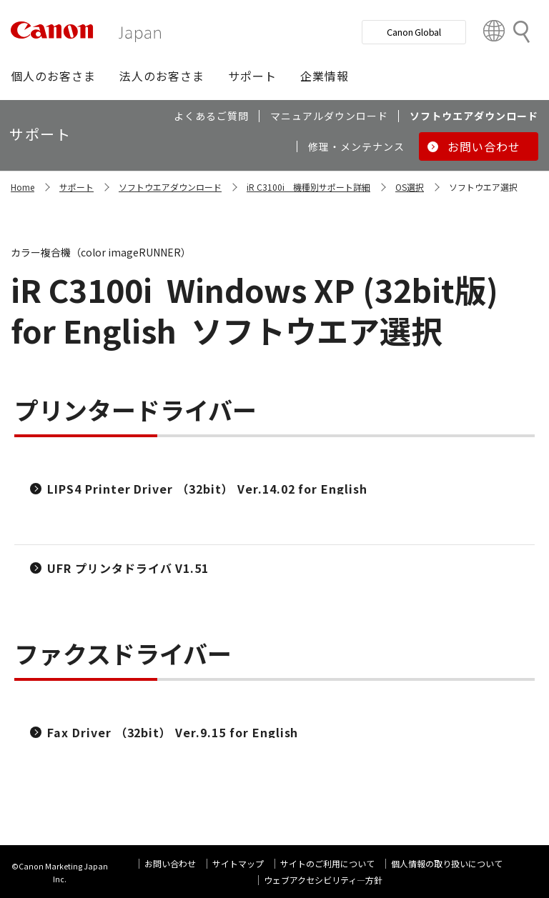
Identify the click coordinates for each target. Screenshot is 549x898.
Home (22, 187)
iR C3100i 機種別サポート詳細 (308, 187)
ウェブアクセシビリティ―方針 (323, 880)
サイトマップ (238, 863)
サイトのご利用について (327, 863)
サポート (76, 187)
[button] (53, 75)
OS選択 (409, 187)
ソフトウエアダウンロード (170, 187)
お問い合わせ (170, 863)
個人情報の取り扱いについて (447, 863)
